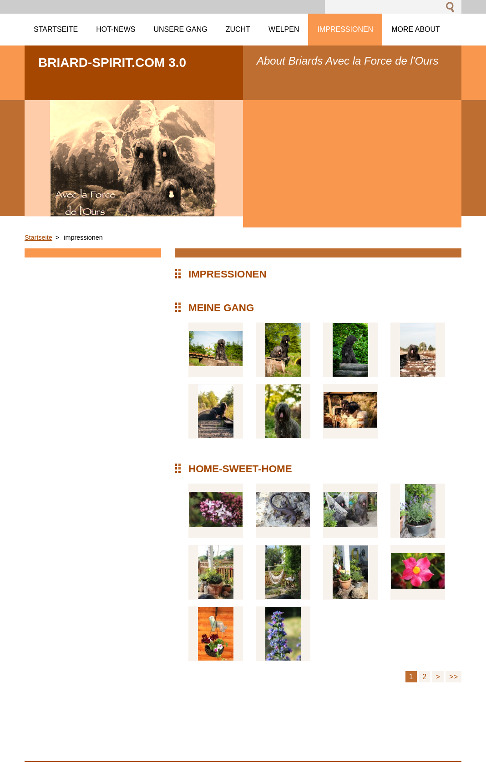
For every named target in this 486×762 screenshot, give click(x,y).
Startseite (38, 237)
